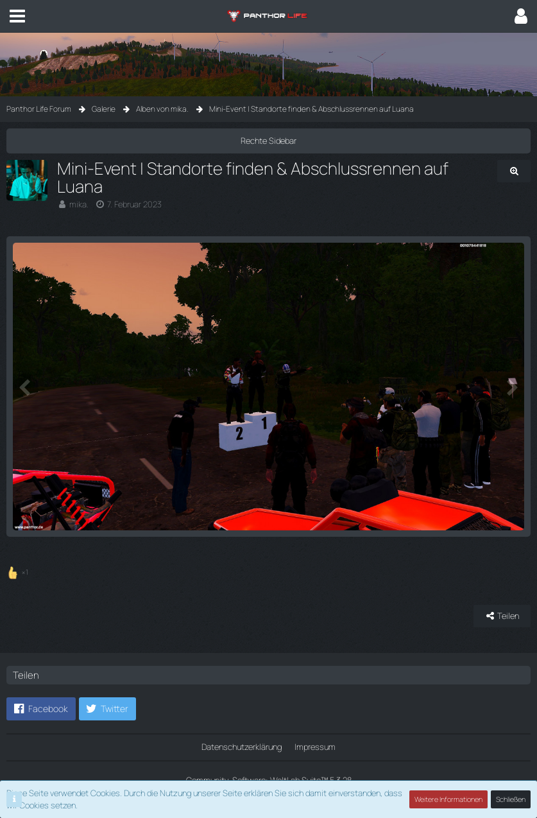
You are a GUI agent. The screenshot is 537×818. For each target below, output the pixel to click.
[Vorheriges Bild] (25, 386)
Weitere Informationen (448, 799)
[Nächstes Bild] (511, 386)
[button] (17, 16)
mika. (79, 204)
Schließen (510, 799)
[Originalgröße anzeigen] (514, 171)
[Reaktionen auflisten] (18, 570)
